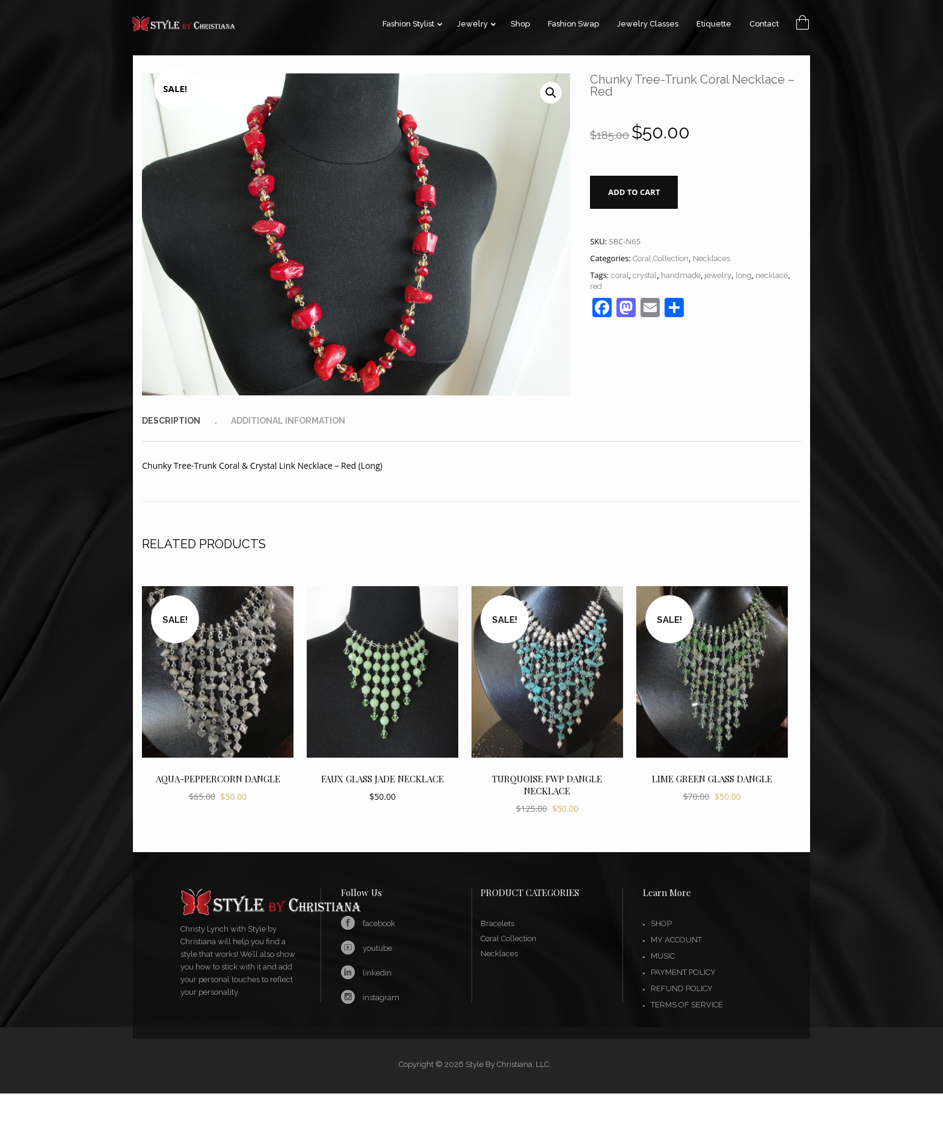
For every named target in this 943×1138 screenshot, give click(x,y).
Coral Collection (661, 258)
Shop (661, 923)
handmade (681, 275)
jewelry (718, 275)
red (596, 286)
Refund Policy (682, 988)
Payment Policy (683, 972)
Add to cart (634, 192)
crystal (645, 275)
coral (620, 275)
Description (171, 420)
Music (663, 955)
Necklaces (711, 258)
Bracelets (497, 923)
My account (676, 939)
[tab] (185, 420)
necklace (771, 275)
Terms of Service (687, 1004)
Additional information (288, 420)
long (744, 275)
